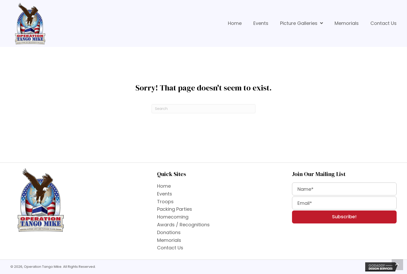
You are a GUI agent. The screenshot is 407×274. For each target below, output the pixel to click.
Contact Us (170, 247)
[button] (344, 216)
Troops (165, 201)
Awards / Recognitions (183, 224)
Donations (169, 232)
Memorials (169, 240)
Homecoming (172, 217)
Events (164, 194)
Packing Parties (174, 209)
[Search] (203, 108)
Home (164, 186)
